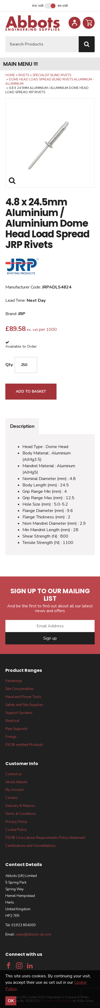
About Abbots (16, 782)
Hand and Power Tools (23, 696)
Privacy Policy (16, 821)
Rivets (23, 75)
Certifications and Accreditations (30, 845)
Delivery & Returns (20, 805)
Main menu (20, 64)
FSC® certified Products (24, 744)
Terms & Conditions (20, 813)
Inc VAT (37, 5)
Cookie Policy (16, 829)
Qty (9, 365)
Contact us (13, 774)
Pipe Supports (16, 728)
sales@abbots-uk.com (33, 934)
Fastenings (13, 680)
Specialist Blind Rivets (52, 75)
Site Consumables (19, 688)
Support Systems (19, 712)
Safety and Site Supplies (24, 704)
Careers (11, 797)
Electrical (12, 720)
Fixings (11, 736)
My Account (14, 789)
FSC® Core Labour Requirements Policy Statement (45, 837)
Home (10, 75)
